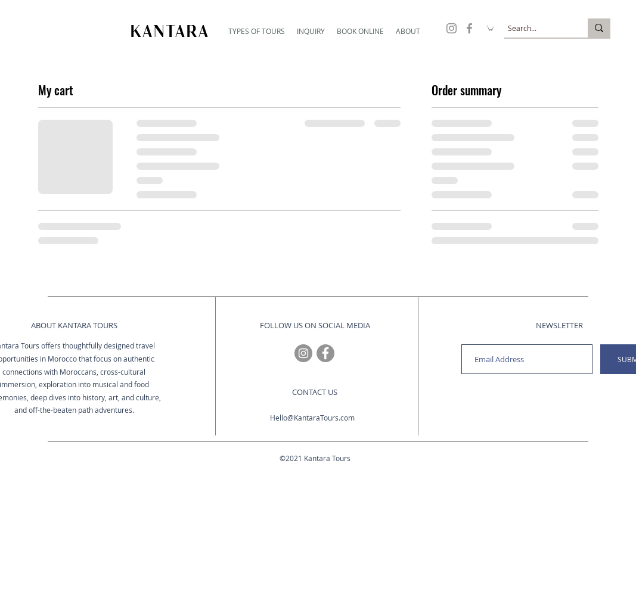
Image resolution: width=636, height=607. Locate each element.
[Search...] (535, 28)
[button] (256, 31)
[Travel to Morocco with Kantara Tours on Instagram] (451, 28)
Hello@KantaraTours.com (312, 417)
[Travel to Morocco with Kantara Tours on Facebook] (469, 28)
